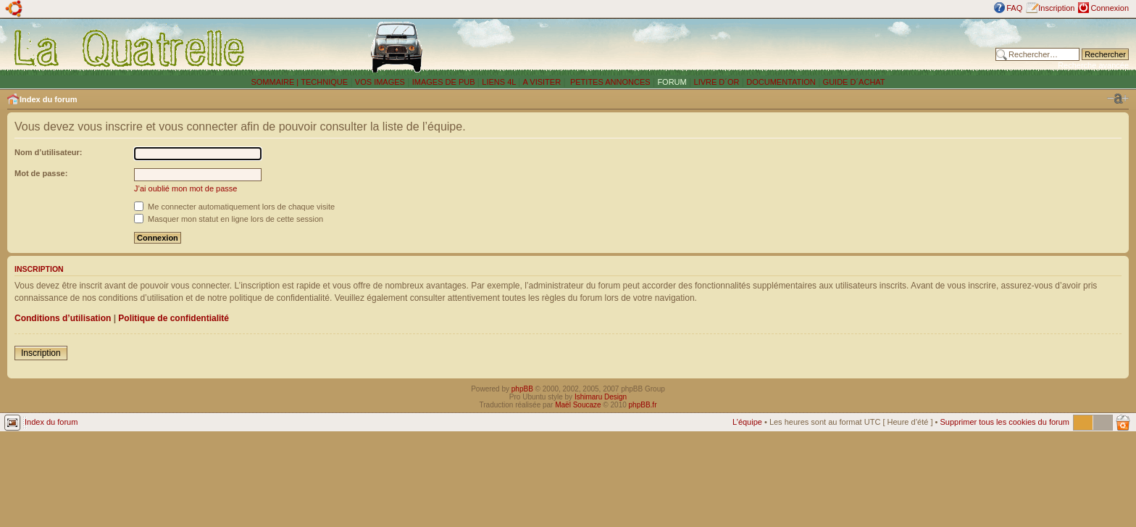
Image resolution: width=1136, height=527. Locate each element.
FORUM (671, 82)
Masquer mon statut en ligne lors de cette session (228, 219)
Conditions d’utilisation (62, 318)
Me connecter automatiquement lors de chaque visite (234, 206)
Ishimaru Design (601, 397)
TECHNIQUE (324, 82)
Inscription (1056, 8)
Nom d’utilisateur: (48, 152)
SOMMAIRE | (276, 82)
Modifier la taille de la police (1118, 99)
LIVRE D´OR (717, 82)
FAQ (1014, 8)
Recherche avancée (1093, 65)
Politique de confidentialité (173, 318)
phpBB (522, 389)
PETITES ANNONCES (609, 82)
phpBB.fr (643, 405)
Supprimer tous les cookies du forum (1004, 422)
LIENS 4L (500, 82)
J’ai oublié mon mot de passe (185, 188)
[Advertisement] (768, 47)
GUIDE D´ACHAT (854, 82)
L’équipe (747, 422)
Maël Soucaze (578, 405)
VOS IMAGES (380, 82)
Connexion (1109, 8)
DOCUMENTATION (781, 82)
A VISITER (542, 82)
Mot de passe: (40, 173)
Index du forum (48, 99)
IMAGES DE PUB (443, 82)
